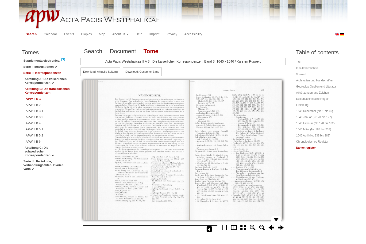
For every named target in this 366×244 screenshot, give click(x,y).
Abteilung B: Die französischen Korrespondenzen (47, 90)
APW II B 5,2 (34, 135)
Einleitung (302, 105)
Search (31, 34)
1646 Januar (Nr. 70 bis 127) (314, 117)
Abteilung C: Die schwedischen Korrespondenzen (39, 151)
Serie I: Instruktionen (40, 66)
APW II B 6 (33, 141)
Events (69, 34)
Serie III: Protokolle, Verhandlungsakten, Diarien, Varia (44, 165)
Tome (150, 51)
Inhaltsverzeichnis (307, 68)
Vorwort (301, 74)
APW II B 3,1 (34, 111)
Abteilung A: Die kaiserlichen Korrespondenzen (46, 80)
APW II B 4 (33, 123)
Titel (298, 62)
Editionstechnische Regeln (312, 98)
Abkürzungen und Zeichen (312, 92)
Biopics (86, 34)
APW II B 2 (33, 105)
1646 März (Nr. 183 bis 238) (313, 129)
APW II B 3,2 (34, 117)
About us (120, 34)
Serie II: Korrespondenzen (42, 73)
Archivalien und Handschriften (314, 80)
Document (123, 51)
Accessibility (193, 34)
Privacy (171, 34)
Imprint (154, 34)
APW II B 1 (33, 98)
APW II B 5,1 (34, 129)
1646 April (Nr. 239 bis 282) (313, 135)
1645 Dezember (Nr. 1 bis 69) (314, 111)
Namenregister (306, 147)
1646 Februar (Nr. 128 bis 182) (315, 123)
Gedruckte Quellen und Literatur (316, 86)
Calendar (50, 34)
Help (138, 34)
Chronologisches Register (312, 141)
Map (102, 34)
